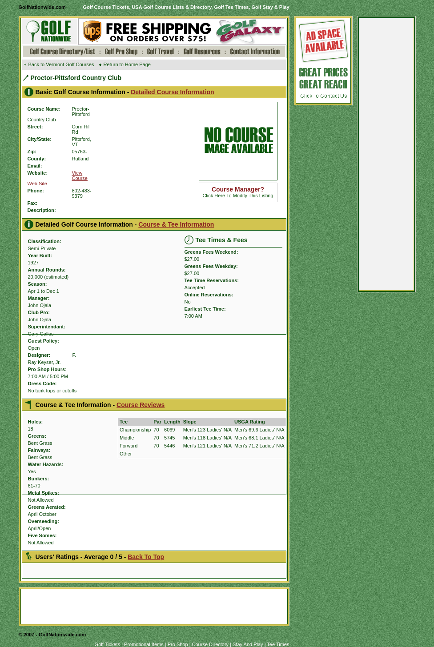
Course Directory (210, 644)
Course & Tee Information (176, 224)
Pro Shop (178, 644)
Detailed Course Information (172, 92)
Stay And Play (248, 644)
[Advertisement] (386, 156)
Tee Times (278, 644)
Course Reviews (141, 404)
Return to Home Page (127, 64)
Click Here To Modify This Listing (237, 192)
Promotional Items (144, 644)
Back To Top (146, 556)
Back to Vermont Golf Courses (61, 64)
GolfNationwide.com (42, 7)
